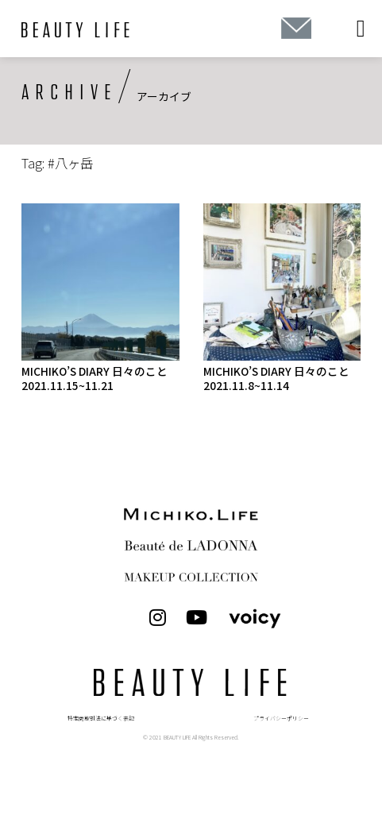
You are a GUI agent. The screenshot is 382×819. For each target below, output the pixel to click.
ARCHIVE (69, 93)
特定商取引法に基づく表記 (101, 718)
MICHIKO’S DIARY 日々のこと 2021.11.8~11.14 (276, 378)
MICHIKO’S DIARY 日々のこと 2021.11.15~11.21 (94, 378)
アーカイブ (164, 96)
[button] (360, 29)
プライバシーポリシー (281, 718)
